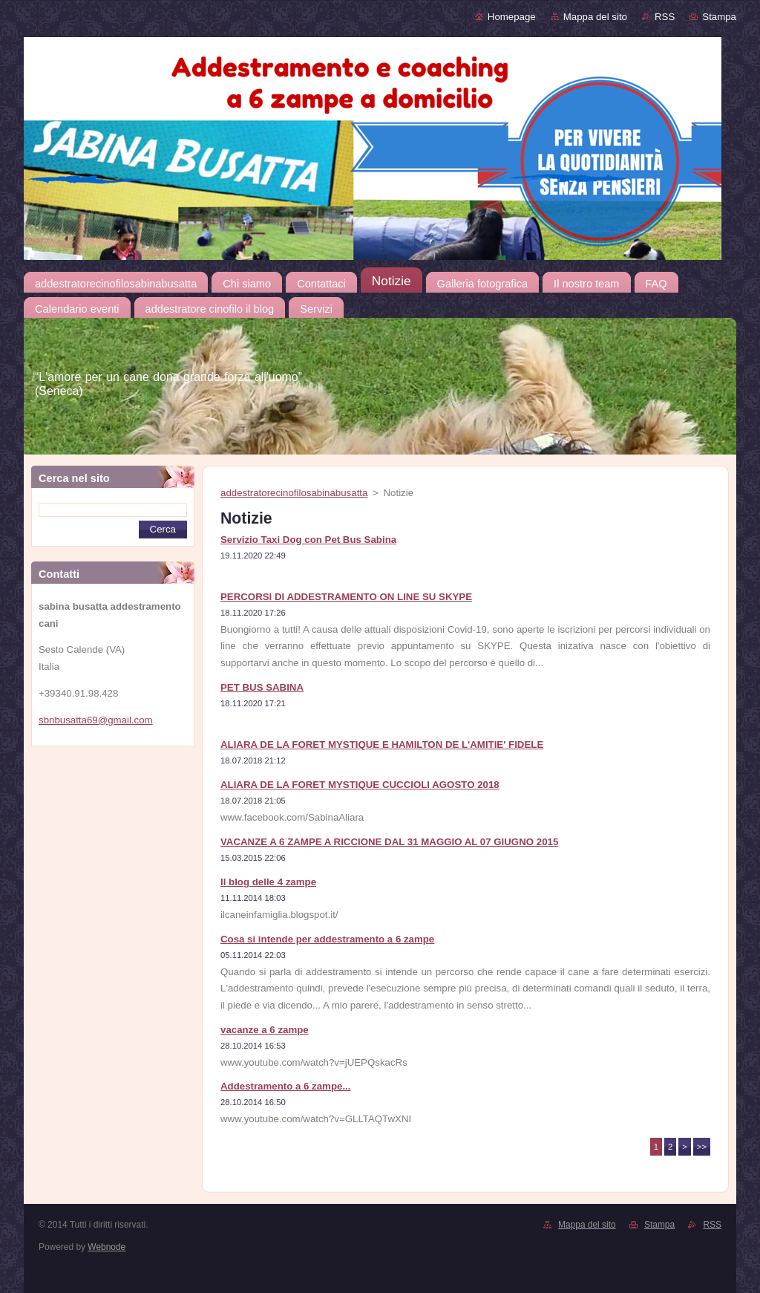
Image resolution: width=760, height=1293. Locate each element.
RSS (665, 16)
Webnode (106, 1247)
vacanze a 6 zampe (264, 1029)
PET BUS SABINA (262, 687)
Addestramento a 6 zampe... (285, 1086)
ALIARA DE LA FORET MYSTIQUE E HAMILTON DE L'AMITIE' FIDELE (381, 744)
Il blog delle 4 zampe (268, 881)
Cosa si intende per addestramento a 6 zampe (327, 939)
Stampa (719, 16)
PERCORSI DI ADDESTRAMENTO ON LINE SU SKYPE (346, 596)
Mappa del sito (595, 16)
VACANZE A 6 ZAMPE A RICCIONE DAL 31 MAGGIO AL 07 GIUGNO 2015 (389, 841)
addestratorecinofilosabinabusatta (293, 492)
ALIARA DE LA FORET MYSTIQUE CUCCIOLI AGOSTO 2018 (359, 784)
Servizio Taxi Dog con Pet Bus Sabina (308, 539)
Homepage (512, 16)
